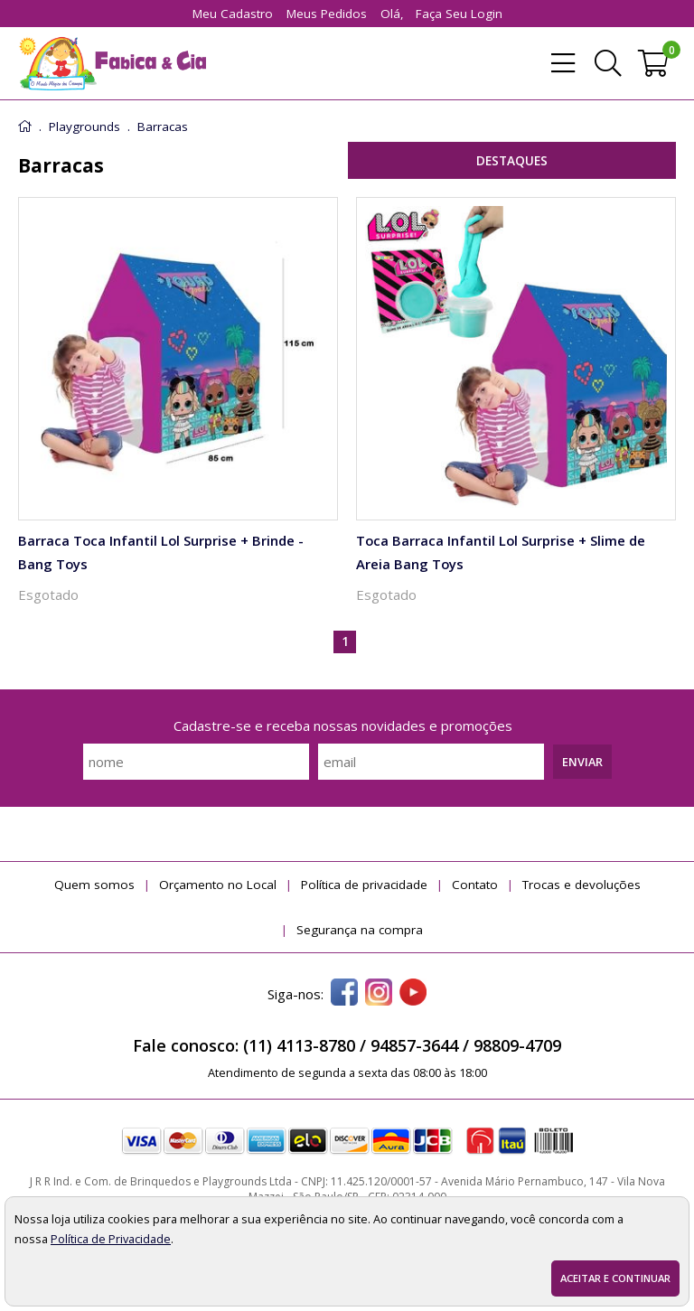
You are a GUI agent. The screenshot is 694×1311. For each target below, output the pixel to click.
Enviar (582, 762)
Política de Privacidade (111, 1239)
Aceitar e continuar (615, 1278)
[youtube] (413, 994)
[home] (112, 63)
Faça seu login (459, 13)
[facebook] (344, 994)
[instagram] (378, 994)
